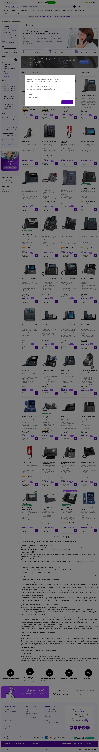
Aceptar (67, 102)
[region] (50, 90)
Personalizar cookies (54, 102)
